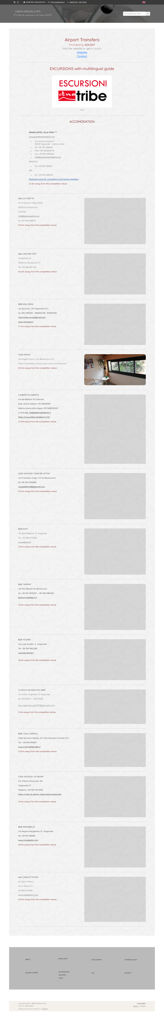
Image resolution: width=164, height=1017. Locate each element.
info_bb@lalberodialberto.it (38, 412)
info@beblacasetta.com (29, 216)
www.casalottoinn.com (28, 895)
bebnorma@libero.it (27, 597)
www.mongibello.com (28, 840)
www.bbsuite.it (24, 542)
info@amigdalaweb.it (57, 2)
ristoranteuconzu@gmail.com (32, 317)
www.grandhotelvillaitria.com (42, 137)
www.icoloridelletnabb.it (29, 747)
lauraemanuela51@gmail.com (36, 705)
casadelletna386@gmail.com (31, 487)
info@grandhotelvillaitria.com (48, 157)
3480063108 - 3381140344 (78, 2)
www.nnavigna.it (25, 322)
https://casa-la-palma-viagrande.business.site (39, 794)
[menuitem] (77, 14)
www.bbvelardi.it (26, 653)
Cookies (45, 1009)
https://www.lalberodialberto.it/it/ (34, 417)
